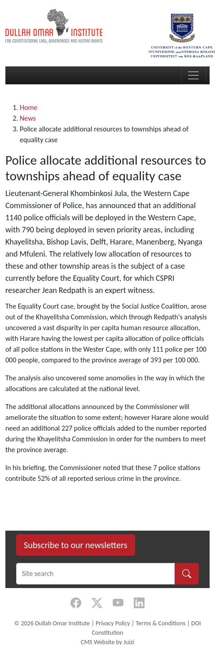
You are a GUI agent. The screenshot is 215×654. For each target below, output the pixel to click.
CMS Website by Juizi (107, 642)
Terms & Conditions (160, 623)
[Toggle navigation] (193, 75)
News (28, 118)
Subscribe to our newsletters (75, 545)
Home (28, 107)
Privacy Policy (113, 623)
